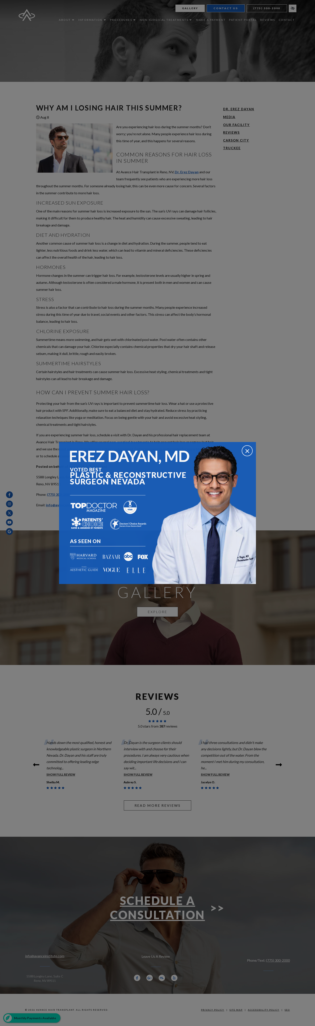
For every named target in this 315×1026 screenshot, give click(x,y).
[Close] (247, 450)
